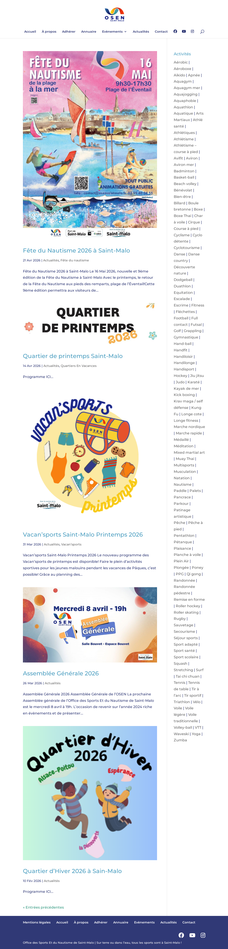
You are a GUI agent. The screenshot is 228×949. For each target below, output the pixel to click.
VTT (198, 727)
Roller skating (186, 612)
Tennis (179, 682)
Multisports (184, 465)
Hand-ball (183, 344)
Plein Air (181, 561)
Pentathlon (184, 535)
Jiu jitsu (197, 376)
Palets (195, 491)
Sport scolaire (186, 657)
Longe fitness (186, 420)
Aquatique (183, 113)
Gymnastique (186, 337)
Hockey (180, 376)
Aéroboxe (182, 69)
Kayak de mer (186, 388)
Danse (179, 254)
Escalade (182, 299)
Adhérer (68, 32)
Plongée (181, 567)
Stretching (183, 670)
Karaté (194, 382)
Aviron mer (184, 165)
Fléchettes (185, 312)
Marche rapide (189, 433)
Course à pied (186, 229)
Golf (177, 331)
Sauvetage (183, 625)
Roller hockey (188, 606)
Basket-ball (184, 177)
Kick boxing (184, 395)
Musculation (185, 472)
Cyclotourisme (187, 248)
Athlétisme (184, 139)
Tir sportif (192, 695)
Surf (200, 670)
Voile (178, 708)
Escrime (181, 305)
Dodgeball (183, 280)
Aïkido (179, 75)
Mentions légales (36, 922)
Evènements (112, 32)
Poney (197, 567)
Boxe (198, 209)
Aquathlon (183, 107)
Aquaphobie (185, 101)
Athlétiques (184, 133)
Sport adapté (186, 644)
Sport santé (184, 651)
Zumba (180, 740)
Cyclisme (182, 235)
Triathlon (182, 702)
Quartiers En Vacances (79, 366)
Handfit (181, 350)
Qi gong (194, 574)
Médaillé (181, 440)
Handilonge (184, 363)
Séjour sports (186, 638)
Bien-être (182, 197)
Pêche (179, 523)
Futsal (196, 324)
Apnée (194, 75)
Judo (180, 382)
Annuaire (88, 32)
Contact (161, 32)
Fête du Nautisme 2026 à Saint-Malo (76, 250)
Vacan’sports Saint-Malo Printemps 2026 (83, 534)
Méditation (184, 446)
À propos (49, 32)
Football (181, 318)
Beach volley (185, 184)
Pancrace (182, 497)
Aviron (192, 158)
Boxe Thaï (182, 216)
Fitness (197, 305)
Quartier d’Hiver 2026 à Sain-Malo (72, 871)
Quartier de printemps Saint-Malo (73, 356)
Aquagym (183, 81)
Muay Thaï (185, 459)
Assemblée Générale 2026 (61, 673)
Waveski (181, 734)
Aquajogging (186, 94)
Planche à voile (187, 555)
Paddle (180, 491)
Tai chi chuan (188, 676)
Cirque (194, 222)
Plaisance (182, 548)
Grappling (193, 331)
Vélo (196, 702)
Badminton (184, 171)
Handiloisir (183, 356)
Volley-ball (183, 727)
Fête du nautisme (75, 260)
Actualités (141, 32)
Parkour (181, 503)
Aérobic (181, 62)
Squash (180, 663)
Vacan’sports (71, 544)
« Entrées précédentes (43, 907)
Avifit (178, 158)
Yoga (196, 734)
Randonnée (184, 580)
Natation (182, 478)
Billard (179, 203)
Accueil (30, 32)
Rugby (180, 619)
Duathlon (182, 286)
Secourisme (184, 631)
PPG (180, 574)
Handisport (184, 369)
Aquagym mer (187, 88)
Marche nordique (189, 427)
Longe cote (191, 414)
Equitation (183, 292)
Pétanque (183, 542)
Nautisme (183, 484)
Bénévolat (183, 190)
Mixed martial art (189, 452)
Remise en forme (189, 599)
